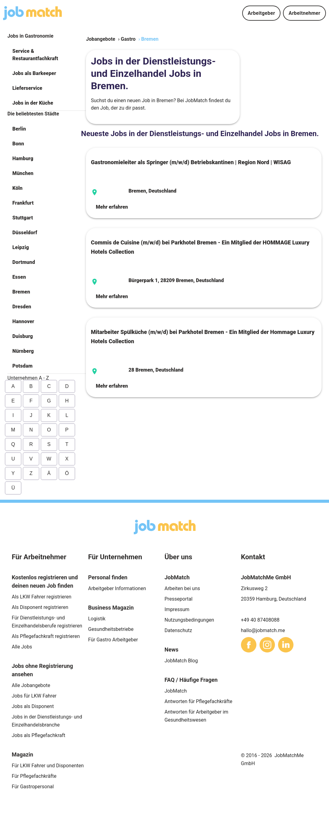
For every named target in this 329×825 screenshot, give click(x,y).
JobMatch (176, 691)
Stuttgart (22, 218)
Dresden (21, 307)
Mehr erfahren (112, 207)
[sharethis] (248, 644)
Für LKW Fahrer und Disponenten (48, 766)
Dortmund (23, 262)
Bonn (18, 144)
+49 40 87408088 (260, 620)
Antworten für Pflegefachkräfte (199, 701)
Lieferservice (27, 88)
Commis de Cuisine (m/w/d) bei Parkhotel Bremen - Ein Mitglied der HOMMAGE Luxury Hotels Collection (200, 247)
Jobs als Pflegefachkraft (38, 735)
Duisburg (22, 336)
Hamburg (22, 158)
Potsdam (22, 366)
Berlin (19, 129)
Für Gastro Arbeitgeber (113, 640)
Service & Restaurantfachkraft (35, 54)
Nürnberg (23, 351)
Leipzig (20, 247)
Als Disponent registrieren (40, 607)
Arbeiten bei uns (182, 588)
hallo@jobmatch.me (263, 630)
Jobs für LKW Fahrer (34, 696)
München (22, 173)
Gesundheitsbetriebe (110, 629)
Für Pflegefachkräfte (34, 776)
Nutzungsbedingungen (189, 620)
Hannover (23, 321)
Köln (17, 188)
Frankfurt (23, 203)
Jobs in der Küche (32, 103)
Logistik (96, 619)
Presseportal (179, 599)
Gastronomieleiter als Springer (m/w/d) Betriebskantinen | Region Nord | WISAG (191, 162)
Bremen (21, 292)
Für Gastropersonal (33, 787)
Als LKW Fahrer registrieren (41, 597)
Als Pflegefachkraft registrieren (46, 636)
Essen (19, 277)
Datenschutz (178, 630)
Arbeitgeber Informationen (117, 588)
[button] (46, 55)
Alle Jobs (22, 647)
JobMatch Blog (181, 661)
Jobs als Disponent (33, 706)
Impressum (177, 609)
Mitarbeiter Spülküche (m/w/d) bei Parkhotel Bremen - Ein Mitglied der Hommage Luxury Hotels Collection (202, 336)
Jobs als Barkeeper (34, 73)
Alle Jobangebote (31, 685)
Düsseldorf (24, 232)
